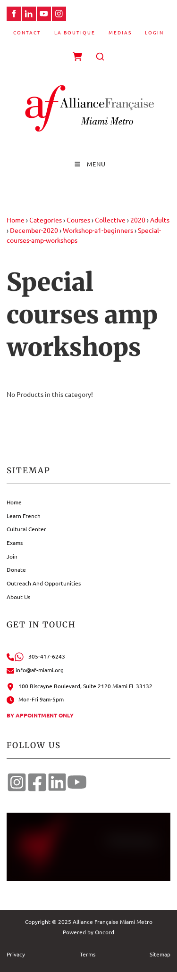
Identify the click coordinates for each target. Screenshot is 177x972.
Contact (27, 32)
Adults (159, 219)
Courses (78, 219)
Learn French (24, 515)
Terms (87, 954)
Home (16, 219)
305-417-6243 (36, 656)
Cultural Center (26, 529)
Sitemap (160, 954)
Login (154, 32)
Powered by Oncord (88, 932)
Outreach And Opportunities (44, 583)
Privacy (16, 954)
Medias (120, 32)
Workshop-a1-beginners (98, 230)
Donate (16, 569)
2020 (137, 219)
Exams (15, 542)
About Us (18, 597)
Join (12, 556)
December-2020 (34, 230)
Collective (110, 219)
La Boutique (74, 32)
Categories (45, 219)
